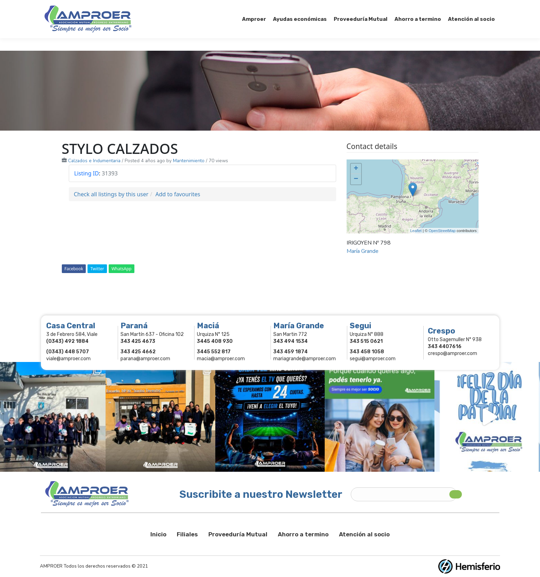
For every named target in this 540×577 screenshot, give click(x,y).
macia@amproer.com (221, 359)
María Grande (363, 251)
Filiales (187, 534)
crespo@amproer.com (452, 353)
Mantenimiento (189, 160)
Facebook (74, 269)
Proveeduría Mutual (237, 534)
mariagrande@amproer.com (304, 359)
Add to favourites (177, 194)
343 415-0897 (122, 6)
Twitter (97, 269)
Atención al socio (364, 534)
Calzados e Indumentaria (94, 160)
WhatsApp (121, 269)
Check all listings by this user (111, 194)
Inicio (158, 534)
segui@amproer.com (373, 359)
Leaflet (416, 231)
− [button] (356, 179)
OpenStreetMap (442, 231)
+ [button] (356, 169)
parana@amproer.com (145, 359)
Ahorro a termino (303, 534)
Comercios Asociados (452, 6)
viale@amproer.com (68, 359)
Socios (408, 6)
